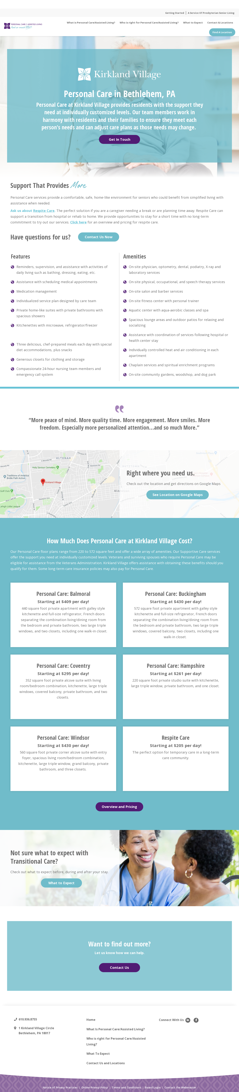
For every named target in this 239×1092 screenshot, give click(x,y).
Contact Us (119, 969)
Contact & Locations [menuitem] (220, 22)
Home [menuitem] (90, 1022)
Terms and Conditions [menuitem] (126, 1089)
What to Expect (61, 885)
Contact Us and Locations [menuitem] (105, 1065)
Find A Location (222, 32)
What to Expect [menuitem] (193, 22)
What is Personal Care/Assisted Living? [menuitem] (91, 22)
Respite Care (44, 212)
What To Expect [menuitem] (98, 1056)
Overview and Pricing (119, 808)
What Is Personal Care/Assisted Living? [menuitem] (115, 1031)
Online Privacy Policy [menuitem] (94, 1089)
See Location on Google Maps (178, 496)
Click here (78, 224)
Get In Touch (119, 141)
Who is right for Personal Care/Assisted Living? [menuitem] (149, 22)
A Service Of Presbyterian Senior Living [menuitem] (211, 13)
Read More (144, 4)
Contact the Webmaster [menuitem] (180, 1089)
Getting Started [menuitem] (174, 13)
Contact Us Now (98, 239)
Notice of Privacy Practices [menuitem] (60, 1089)
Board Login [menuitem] (153, 1089)
